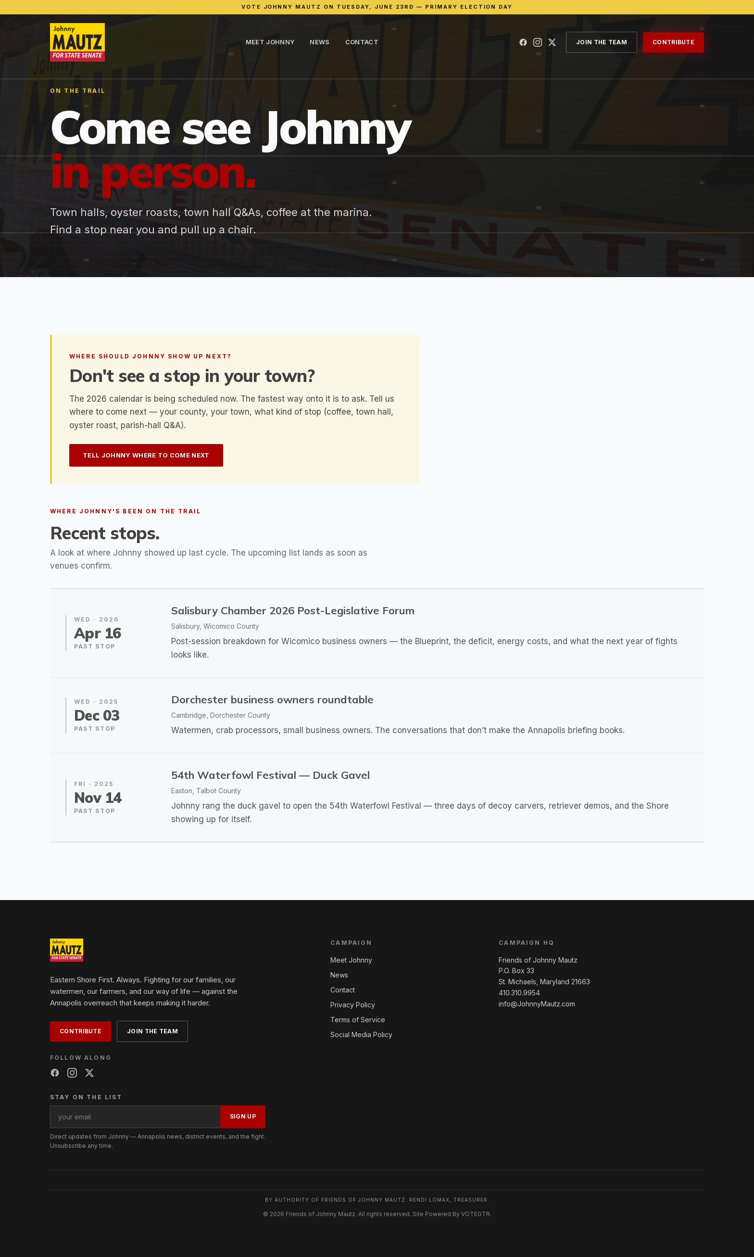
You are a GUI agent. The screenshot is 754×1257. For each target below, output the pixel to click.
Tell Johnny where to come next (146, 455)
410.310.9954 (519, 993)
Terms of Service (357, 1020)
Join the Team (601, 42)
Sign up (243, 1116)
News (319, 42)
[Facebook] (523, 42)
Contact (361, 42)
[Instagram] (537, 42)
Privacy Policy (352, 1005)
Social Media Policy (361, 1034)
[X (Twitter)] (552, 42)
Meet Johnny (270, 42)
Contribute (673, 42)
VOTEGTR (475, 1214)
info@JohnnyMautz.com (537, 1004)
